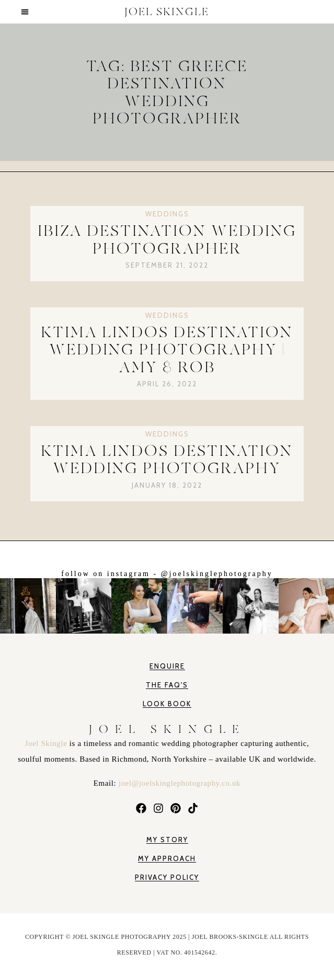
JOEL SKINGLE (166, 12)
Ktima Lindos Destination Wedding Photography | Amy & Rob (167, 350)
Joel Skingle (47, 743)
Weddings (167, 214)
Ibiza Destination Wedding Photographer (167, 239)
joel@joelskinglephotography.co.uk (179, 783)
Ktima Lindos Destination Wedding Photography (167, 459)
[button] (25, 12)
